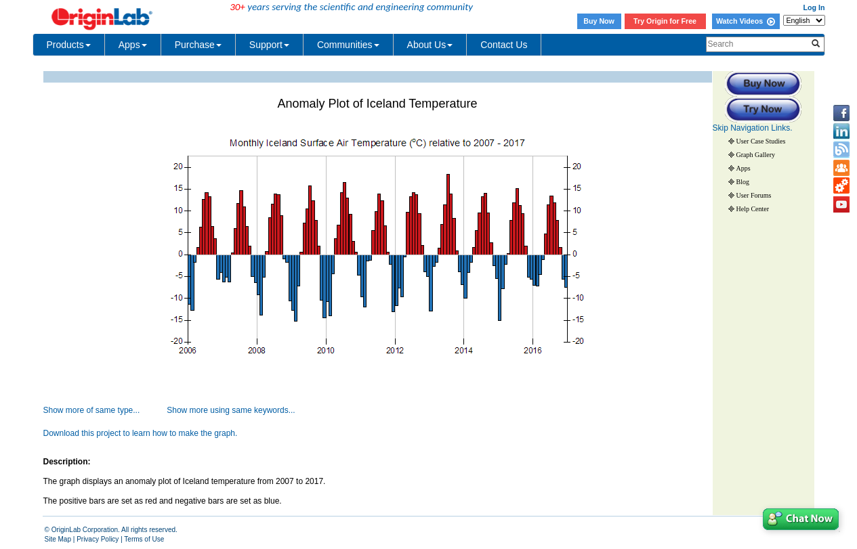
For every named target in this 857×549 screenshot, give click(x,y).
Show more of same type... (91, 410)
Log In (814, 7)
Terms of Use (144, 539)
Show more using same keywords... (231, 410)
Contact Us (503, 44)
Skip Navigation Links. (753, 128)
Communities (348, 44)
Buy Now (598, 21)
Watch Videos (745, 21)
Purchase (198, 44)
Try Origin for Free (664, 21)
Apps (133, 44)
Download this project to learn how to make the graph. (140, 433)
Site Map (58, 539)
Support (269, 44)
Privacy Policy (98, 539)
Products (69, 44)
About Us (430, 44)
